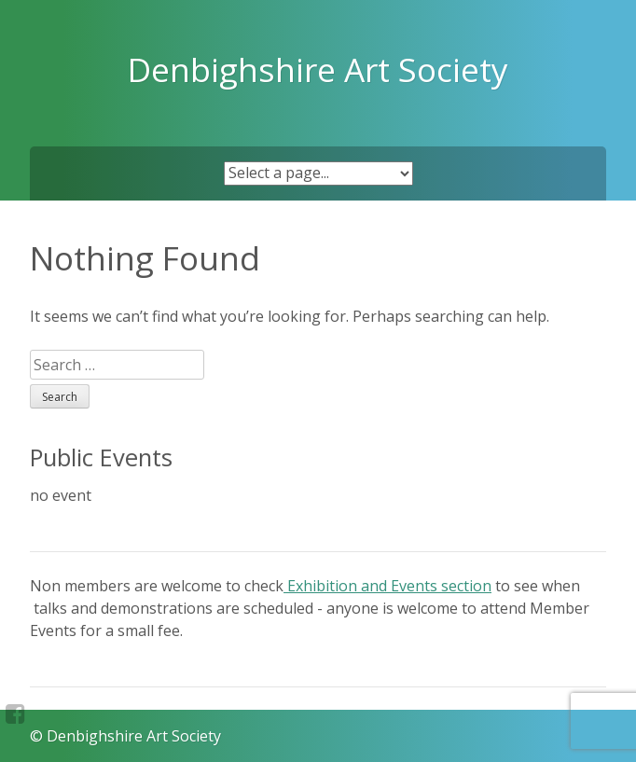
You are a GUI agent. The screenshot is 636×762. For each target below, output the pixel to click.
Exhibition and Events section (387, 585)
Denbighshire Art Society (318, 69)
